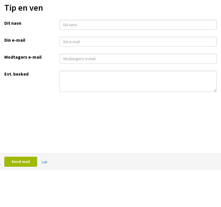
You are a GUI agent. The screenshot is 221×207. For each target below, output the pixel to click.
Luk (44, 161)
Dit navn (12, 23)
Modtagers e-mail (23, 57)
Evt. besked (16, 74)
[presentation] (103, 107)
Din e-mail (14, 40)
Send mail (21, 161)
